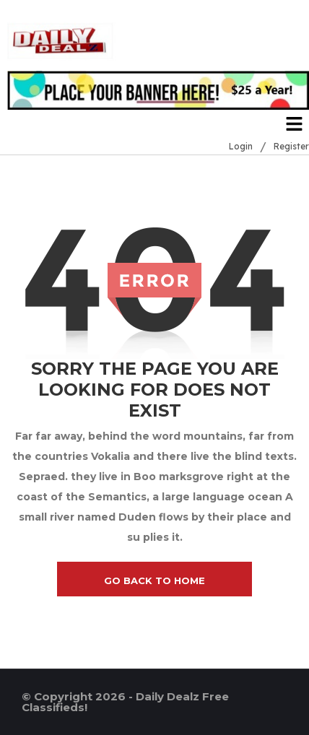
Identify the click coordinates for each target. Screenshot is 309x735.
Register (291, 146)
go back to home (154, 580)
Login (241, 146)
